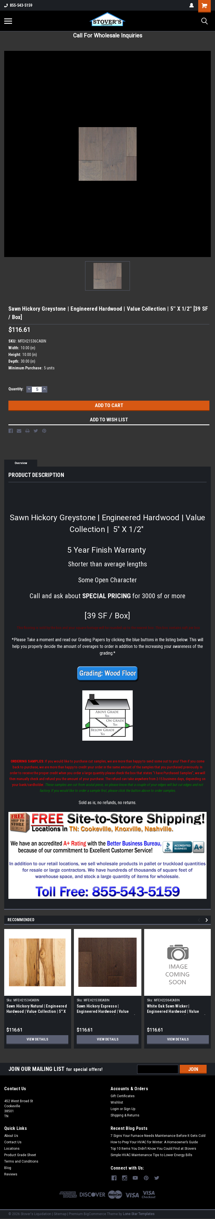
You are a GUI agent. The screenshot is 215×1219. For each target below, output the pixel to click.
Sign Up (129, 1109)
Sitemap (60, 1213)
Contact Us (13, 1142)
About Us (11, 1136)
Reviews (10, 1174)
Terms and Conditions (21, 1161)
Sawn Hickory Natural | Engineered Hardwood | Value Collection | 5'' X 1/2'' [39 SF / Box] (36, 1011)
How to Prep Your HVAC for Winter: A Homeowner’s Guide (154, 1142)
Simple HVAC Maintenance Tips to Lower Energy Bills (151, 1155)
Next (207, 920)
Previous (200, 920)
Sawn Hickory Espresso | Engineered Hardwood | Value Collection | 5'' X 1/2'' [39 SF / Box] (106, 1011)
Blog (7, 1168)
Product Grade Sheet (20, 1155)
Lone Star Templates (139, 1213)
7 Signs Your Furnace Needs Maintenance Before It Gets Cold (158, 1136)
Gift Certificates (123, 1096)
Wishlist (117, 1102)
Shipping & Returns (125, 1115)
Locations (12, 1149)
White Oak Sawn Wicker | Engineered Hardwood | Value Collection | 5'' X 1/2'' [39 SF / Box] (176, 1011)
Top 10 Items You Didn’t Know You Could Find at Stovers (153, 1149)
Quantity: (16, 389)
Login (115, 1109)
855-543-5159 (18, 5)
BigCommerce (95, 1213)
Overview (21, 463)
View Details (37, 1039)
